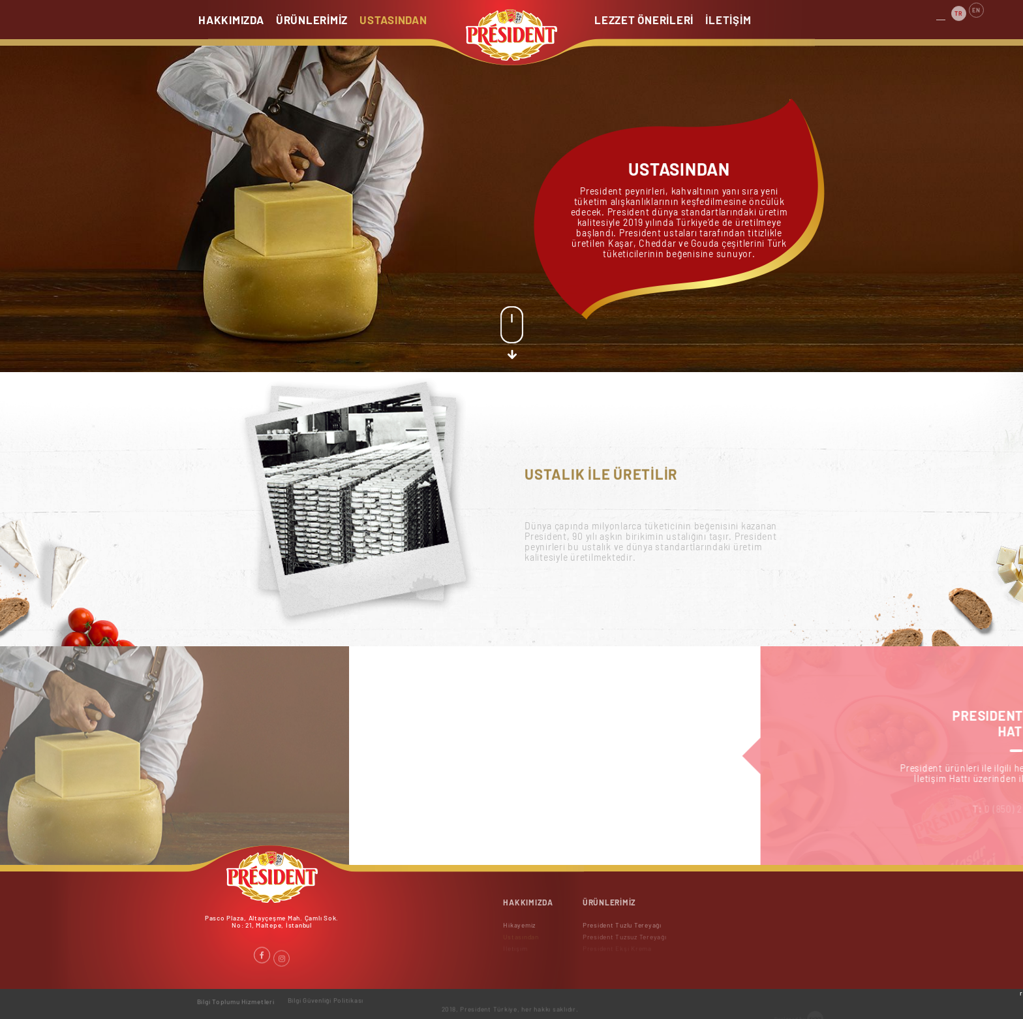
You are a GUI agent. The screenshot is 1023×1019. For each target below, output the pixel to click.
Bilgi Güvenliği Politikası (326, 997)
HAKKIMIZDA (231, 19)
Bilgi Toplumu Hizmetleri (236, 998)
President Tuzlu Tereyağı (622, 929)
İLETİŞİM (729, 19)
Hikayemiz (519, 929)
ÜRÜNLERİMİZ (312, 19)
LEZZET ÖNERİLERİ (644, 19)
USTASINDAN (393, 19)
